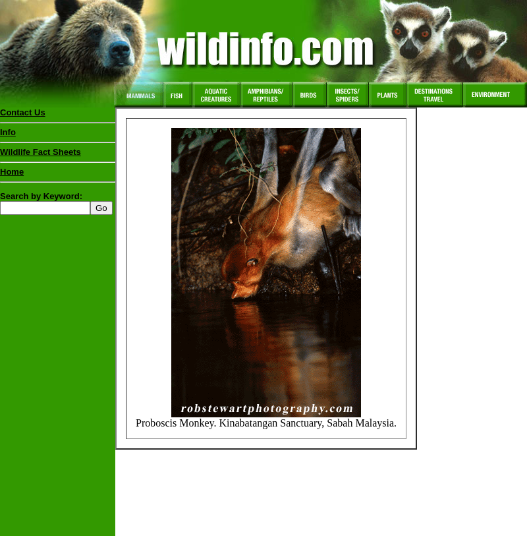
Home (12, 172)
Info (8, 132)
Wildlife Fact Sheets (57, 155)
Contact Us (22, 112)
